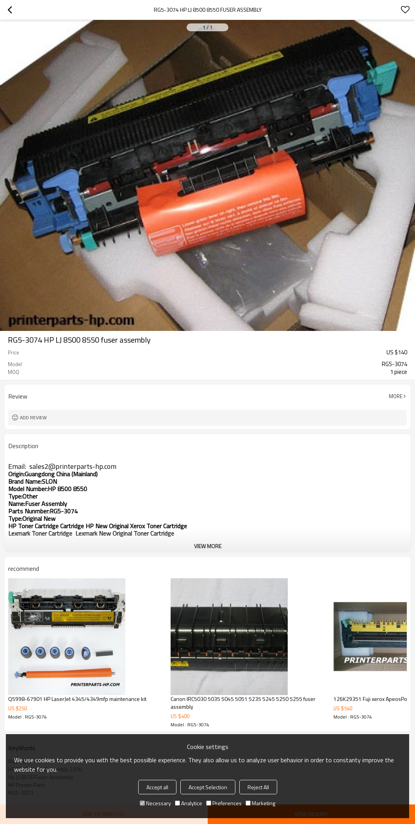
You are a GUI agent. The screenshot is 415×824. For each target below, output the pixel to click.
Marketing (260, 803)
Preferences (224, 803)
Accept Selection (208, 787)
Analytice (188, 803)
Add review (33, 417)
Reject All (258, 787)
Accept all (157, 787)
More (396, 396)
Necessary (155, 803)
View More (207, 546)
